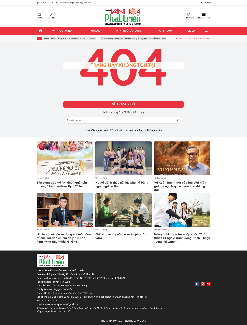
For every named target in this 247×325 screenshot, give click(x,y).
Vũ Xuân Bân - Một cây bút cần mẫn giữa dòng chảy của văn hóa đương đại (180, 186)
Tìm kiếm (189, 18)
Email (40, 18)
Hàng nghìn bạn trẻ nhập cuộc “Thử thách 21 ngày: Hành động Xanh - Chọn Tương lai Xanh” (182, 238)
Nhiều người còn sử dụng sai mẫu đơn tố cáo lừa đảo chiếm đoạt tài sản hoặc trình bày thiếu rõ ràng (64, 238)
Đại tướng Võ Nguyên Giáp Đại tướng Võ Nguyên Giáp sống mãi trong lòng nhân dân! (144, 39)
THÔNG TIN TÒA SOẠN (112, 321)
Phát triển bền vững (161, 230)
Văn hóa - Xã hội (43, 178)
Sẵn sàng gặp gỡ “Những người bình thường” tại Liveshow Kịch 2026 (62, 184)
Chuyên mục (204, 18)
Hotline (50, 18)
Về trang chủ (123, 104)
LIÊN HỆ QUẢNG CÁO (135, 321)
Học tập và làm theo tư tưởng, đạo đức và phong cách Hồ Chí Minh (68, 39)
